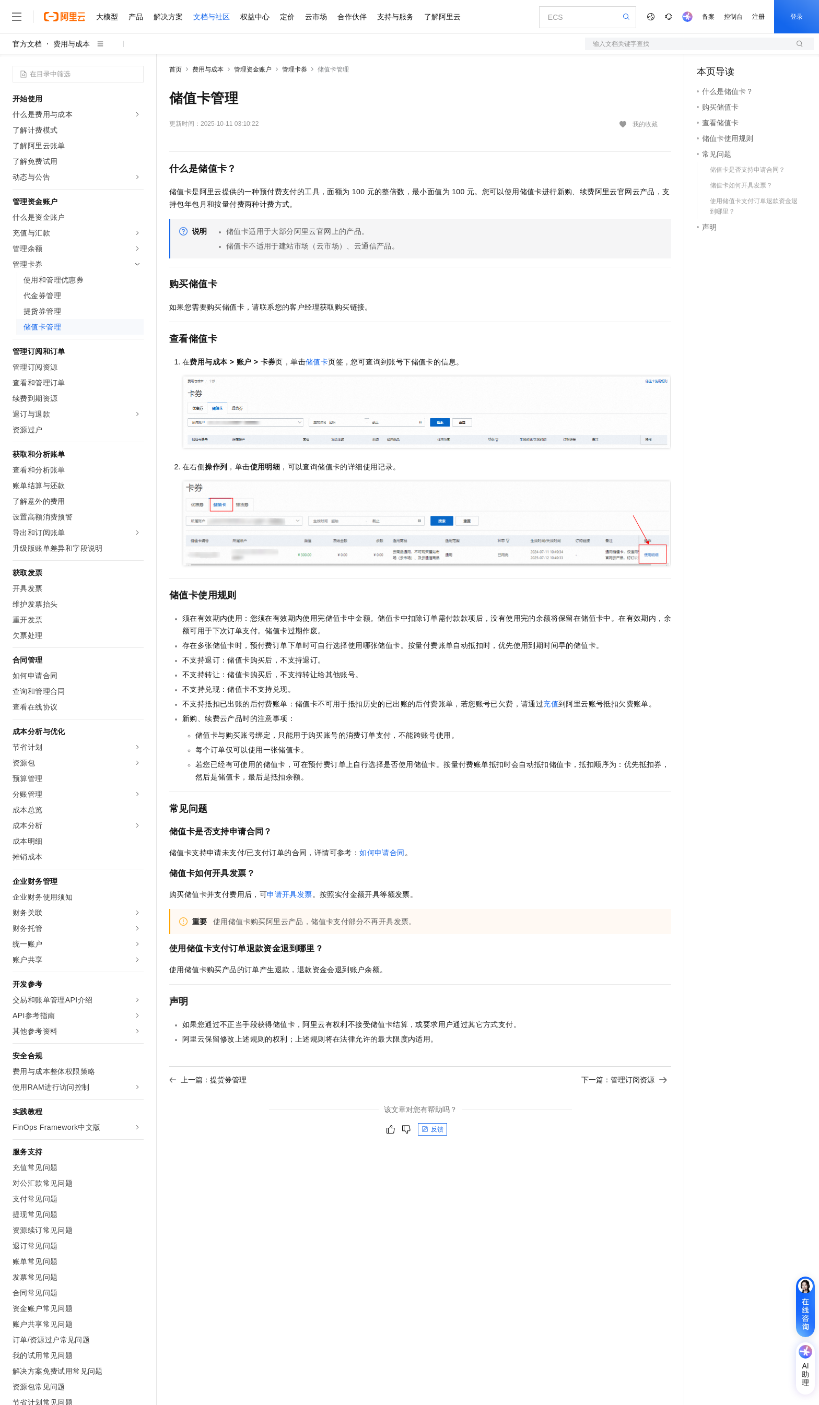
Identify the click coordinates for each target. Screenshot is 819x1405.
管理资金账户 (253, 69)
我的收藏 (645, 124)
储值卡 (317, 362)
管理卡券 (294, 69)
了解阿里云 (442, 17)
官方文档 (27, 44)
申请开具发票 (289, 894)
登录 (796, 16)
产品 (135, 17)
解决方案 (168, 17)
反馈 (432, 1129)
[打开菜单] (16, 16)
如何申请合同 (381, 852)
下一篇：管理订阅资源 (624, 1080)
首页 (175, 69)
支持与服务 (395, 17)
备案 (708, 16)
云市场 (316, 17)
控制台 (733, 16)
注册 (758, 16)
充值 (550, 704)
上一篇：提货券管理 (208, 1080)
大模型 (107, 17)
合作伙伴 (352, 17)
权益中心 (255, 17)
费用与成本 (71, 44)
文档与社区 (211, 17)
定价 (287, 17)
